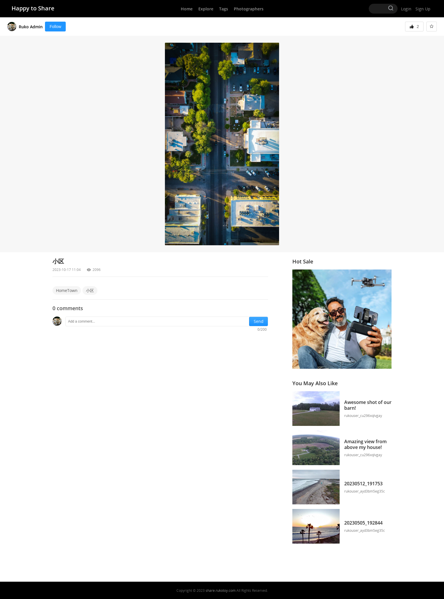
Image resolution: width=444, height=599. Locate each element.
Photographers (249, 9)
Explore (205, 9)
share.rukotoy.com (221, 590)
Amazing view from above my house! (366, 444)
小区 (90, 290)
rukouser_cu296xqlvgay (363, 415)
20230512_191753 (363, 483)
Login (406, 9)
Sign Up (422, 9)
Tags (223, 9)
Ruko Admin (31, 26)
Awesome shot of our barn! (368, 405)
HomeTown (67, 290)
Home (187, 9)
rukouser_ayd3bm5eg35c (364, 491)
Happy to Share (33, 8)
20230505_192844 (363, 523)
